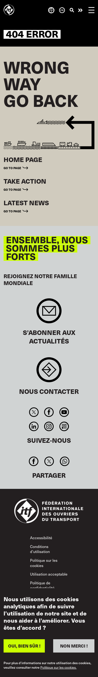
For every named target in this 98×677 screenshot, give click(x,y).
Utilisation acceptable (48, 574)
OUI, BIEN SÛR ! (24, 646)
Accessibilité (41, 537)
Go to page (12, 168)
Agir (80, 10)
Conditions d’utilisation (40, 549)
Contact (49, 372)
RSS (64, 426)
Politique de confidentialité (42, 585)
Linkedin (34, 426)
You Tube (64, 412)
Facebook (49, 412)
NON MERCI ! (74, 646)
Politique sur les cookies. (58, 667)
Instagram (49, 426)
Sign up (49, 313)
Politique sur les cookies (43, 562)
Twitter (34, 412)
